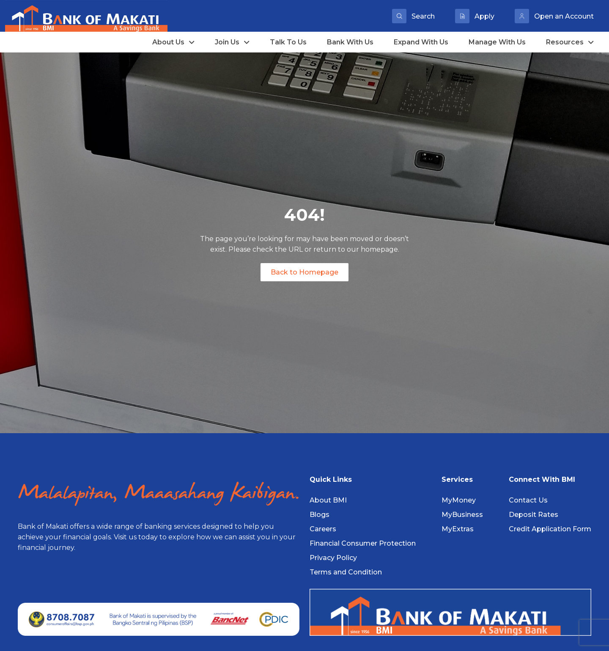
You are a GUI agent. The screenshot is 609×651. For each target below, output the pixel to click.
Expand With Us (421, 42)
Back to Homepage (304, 272)
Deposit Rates (533, 515)
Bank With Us (350, 42)
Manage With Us (497, 42)
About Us (173, 42)
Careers (323, 529)
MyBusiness (462, 515)
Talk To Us (288, 42)
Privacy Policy (333, 558)
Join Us (232, 42)
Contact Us (528, 500)
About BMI (328, 500)
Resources (570, 42)
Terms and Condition (346, 572)
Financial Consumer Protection (363, 543)
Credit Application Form (550, 529)
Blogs (319, 515)
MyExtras (458, 529)
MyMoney (459, 500)
